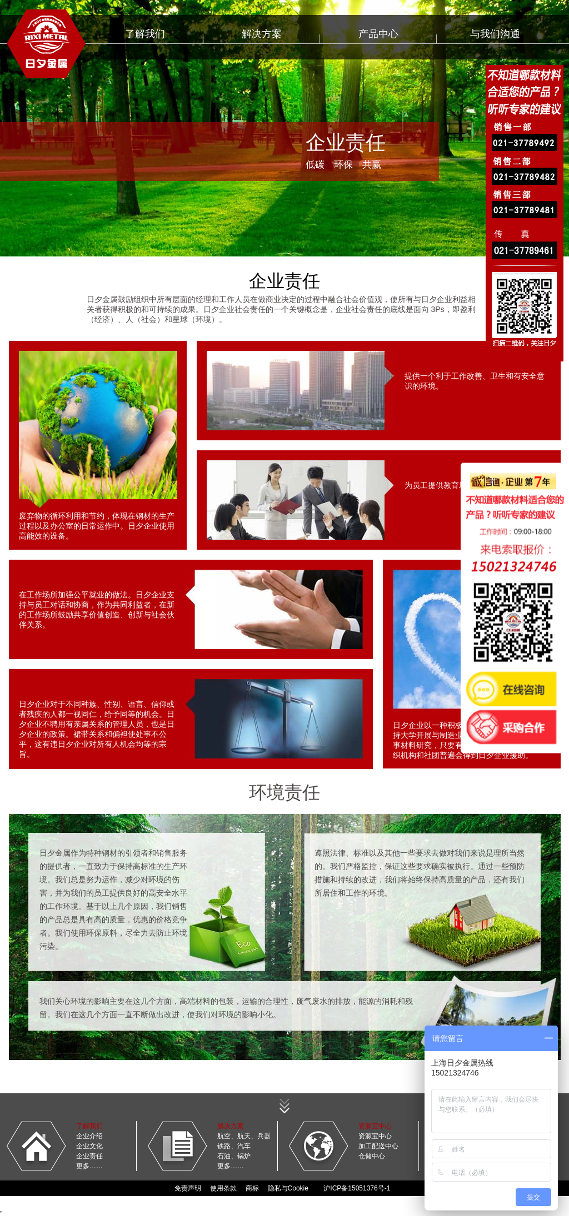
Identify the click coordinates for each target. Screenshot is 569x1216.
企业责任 (89, 1156)
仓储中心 (371, 1156)
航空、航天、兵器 (244, 1136)
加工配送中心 (378, 1146)
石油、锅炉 (234, 1156)
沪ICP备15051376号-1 (356, 1188)
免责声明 (187, 1188)
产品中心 (378, 33)
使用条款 (223, 1188)
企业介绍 (89, 1136)
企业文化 (89, 1146)
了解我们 (145, 33)
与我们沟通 (495, 33)
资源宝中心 (375, 1136)
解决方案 (262, 33)
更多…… (89, 1166)
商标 (252, 1188)
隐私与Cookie (288, 1188)
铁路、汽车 (234, 1146)
